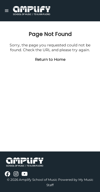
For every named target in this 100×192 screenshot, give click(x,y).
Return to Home (50, 59)
